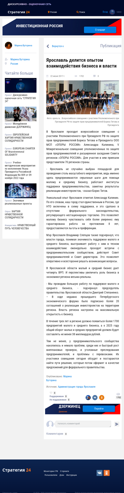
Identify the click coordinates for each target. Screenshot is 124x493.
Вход (105, 11)
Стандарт (100, 29)
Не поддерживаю (58, 399)
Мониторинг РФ (51, 471)
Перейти (98, 408)
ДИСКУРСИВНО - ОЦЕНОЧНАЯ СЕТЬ (29, 4)
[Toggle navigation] (3, 4)
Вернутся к (58, 46)
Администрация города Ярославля (76, 386)
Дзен (62, 475)
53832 (119, 12)
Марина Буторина (23, 45)
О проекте (64, 471)
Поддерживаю (57, 396)
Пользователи (51, 475)
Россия (14, 63)
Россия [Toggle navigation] (52, 12)
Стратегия (19, 12)
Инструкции (71, 475)
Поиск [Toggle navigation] (81, 12)
